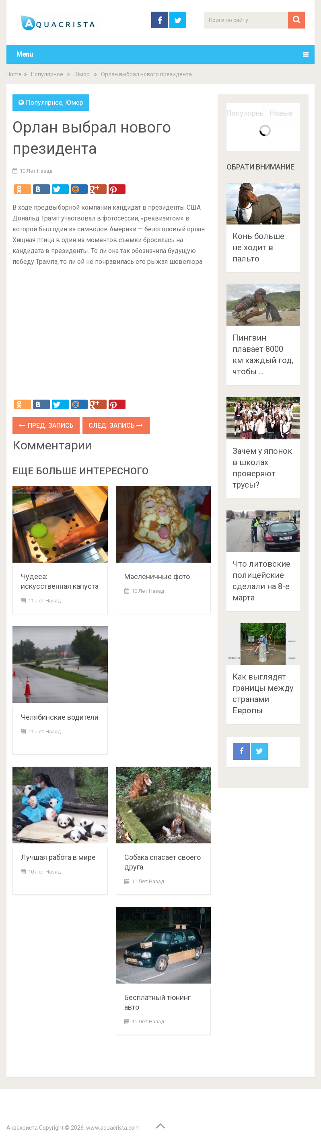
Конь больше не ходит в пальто (258, 247)
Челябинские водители (60, 717)
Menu (24, 54)
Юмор (82, 74)
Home (14, 74)
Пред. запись (46, 425)
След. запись (115, 425)
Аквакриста (22, 1128)
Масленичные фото (157, 576)
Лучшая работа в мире (58, 857)
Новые (281, 113)
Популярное (47, 74)
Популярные (244, 113)
